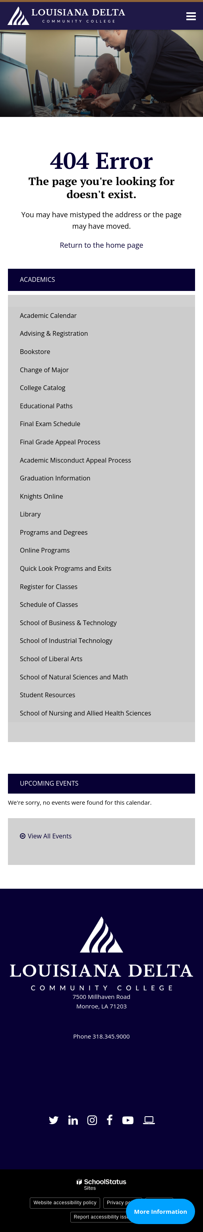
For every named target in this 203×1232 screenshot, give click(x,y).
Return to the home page (101, 245)
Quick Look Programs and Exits (65, 568)
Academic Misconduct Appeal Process (75, 460)
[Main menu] (191, 16)
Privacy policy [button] (123, 1202)
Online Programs (45, 550)
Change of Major (56, 372)
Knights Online (41, 496)
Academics (37, 279)
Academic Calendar (48, 315)
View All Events (50, 836)
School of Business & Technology (68, 622)
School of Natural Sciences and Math (74, 677)
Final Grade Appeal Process (60, 442)
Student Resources (47, 695)
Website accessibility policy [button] (65, 1202)
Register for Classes (48, 586)
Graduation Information (55, 478)
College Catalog (43, 387)
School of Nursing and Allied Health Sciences (85, 713)
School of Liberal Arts (51, 658)
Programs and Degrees (54, 532)
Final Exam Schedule (50, 423)
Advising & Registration (54, 333)
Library (30, 514)
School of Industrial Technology (66, 640)
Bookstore (47, 353)
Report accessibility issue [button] (103, 1217)
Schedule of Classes (61, 606)
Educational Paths (46, 406)
